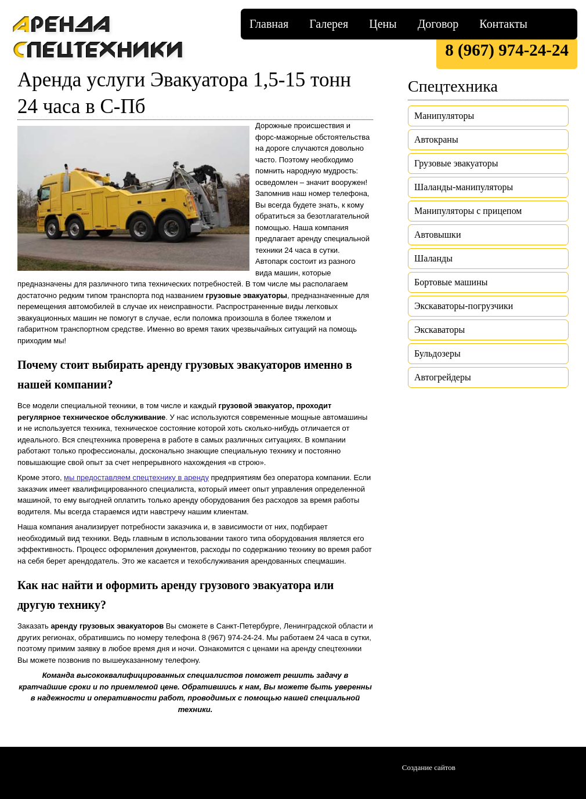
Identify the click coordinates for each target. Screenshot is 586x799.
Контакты (503, 23)
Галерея (328, 23)
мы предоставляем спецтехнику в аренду (136, 477)
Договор (438, 23)
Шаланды (433, 258)
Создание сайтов (428, 767)
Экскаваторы (439, 330)
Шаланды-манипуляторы (463, 187)
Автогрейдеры (442, 377)
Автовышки (437, 234)
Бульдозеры (437, 353)
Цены (382, 23)
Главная (268, 23)
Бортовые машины (450, 282)
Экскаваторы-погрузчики (463, 306)
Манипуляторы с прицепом (468, 211)
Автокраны (436, 139)
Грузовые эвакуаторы (456, 163)
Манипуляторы (444, 116)
